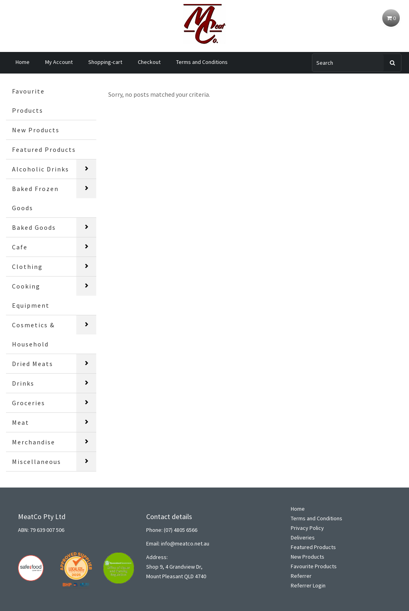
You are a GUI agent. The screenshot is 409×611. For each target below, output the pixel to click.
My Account (59, 62)
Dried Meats (32, 364)
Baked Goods (34, 227)
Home (23, 62)
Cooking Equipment (31, 295)
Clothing (27, 267)
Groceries (28, 403)
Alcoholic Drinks (40, 169)
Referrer (301, 575)
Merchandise (33, 442)
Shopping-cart (105, 62)
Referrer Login (308, 585)
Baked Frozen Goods (35, 198)
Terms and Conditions (202, 62)
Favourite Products (28, 100)
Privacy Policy (307, 527)
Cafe (20, 247)
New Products (36, 130)
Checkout (149, 62)
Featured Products (44, 149)
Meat (20, 422)
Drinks (23, 383)
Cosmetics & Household (33, 334)
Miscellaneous (36, 462)
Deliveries (303, 537)
